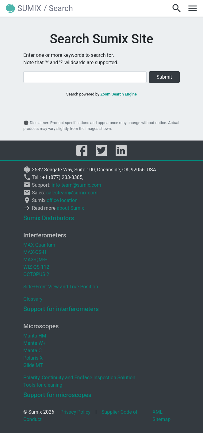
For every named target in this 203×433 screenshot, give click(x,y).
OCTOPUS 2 (36, 274)
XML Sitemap (161, 415)
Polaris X (33, 358)
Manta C (32, 350)
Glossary (32, 299)
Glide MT (33, 365)
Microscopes (41, 326)
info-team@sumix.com (76, 185)
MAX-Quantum (39, 245)
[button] (24, 8)
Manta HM (34, 336)
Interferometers (44, 235)
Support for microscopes (57, 395)
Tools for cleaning (42, 385)
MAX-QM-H (35, 260)
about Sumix (70, 208)
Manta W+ (34, 343)
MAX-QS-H (34, 252)
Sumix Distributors (48, 218)
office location (62, 200)
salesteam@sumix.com (72, 193)
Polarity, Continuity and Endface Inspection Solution (79, 377)
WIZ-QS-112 (36, 267)
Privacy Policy (75, 412)
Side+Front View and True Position (60, 287)
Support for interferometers (61, 309)
